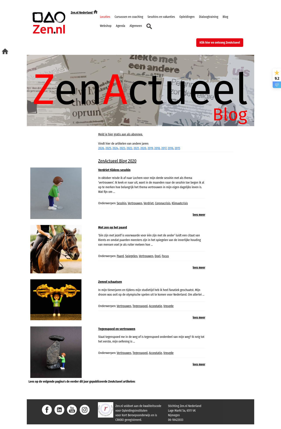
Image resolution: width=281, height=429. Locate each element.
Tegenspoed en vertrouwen (116, 329)
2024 (115, 148)
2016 (170, 148)
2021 (136, 148)
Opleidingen (187, 17)
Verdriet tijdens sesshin (114, 170)
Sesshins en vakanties (161, 17)
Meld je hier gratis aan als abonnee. (120, 134)
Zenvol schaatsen (110, 282)
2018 (157, 148)
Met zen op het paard (112, 227)
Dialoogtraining (208, 17)
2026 (101, 148)
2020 (143, 148)
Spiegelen (131, 256)
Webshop (106, 26)
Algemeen (136, 26)
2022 (129, 148)
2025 (108, 148)
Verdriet (149, 203)
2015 (177, 148)
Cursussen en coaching (129, 17)
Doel (157, 256)
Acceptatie (155, 306)
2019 (150, 148)
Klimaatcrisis (180, 203)
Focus (165, 256)
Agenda (120, 26)
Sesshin (121, 203)
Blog (225, 17)
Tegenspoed (140, 306)
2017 (163, 148)
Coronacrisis (162, 203)
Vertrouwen (135, 203)
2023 (122, 148)
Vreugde (168, 306)
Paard (120, 256)
